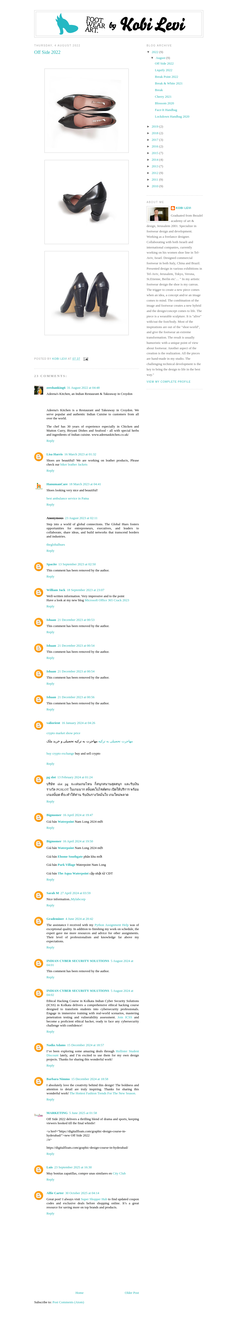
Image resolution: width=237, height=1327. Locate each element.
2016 (155, 146)
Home (79, 1293)
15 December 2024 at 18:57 (85, 1045)
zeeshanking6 (55, 388)
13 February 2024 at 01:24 (74, 777)
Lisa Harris (54, 454)
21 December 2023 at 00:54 (76, 645)
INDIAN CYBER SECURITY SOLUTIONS (77, 961)
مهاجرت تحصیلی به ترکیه (115, 741)
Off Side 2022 (164, 63)
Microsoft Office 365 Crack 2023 (107, 600)
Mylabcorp (78, 899)
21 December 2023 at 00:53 (76, 620)
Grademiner (55, 919)
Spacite (51, 564)
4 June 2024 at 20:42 (79, 919)
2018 (155, 133)
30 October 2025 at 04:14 (82, 1193)
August (161, 58)
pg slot (51, 777)
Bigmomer (53, 815)
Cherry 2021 (163, 96)
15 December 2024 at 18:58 (89, 1079)
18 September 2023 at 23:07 (85, 590)
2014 (155, 159)
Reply (50, 441)
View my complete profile (169, 381)
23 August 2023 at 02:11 (81, 518)
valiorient (53, 723)
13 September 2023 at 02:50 (77, 564)
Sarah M (52, 893)
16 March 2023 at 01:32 (80, 454)
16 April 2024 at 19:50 (78, 841)
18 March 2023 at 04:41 (85, 484)
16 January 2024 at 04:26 (78, 723)
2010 (155, 186)
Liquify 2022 (163, 70)
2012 (155, 173)
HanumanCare (57, 484)
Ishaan (51, 620)
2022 (155, 52)
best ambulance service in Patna (67, 498)
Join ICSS (124, 1017)
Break (159, 90)
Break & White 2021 (168, 83)
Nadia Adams (56, 1045)
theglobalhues (55, 544)
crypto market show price (63, 733)
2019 (155, 126)
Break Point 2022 (166, 77)
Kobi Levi (183, 208)
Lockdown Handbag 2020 (172, 116)
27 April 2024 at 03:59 (76, 893)
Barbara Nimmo (58, 1079)
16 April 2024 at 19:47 (78, 815)
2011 (155, 179)
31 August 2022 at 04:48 (83, 388)
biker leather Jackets (73, 464)
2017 (155, 140)
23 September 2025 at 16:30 (73, 1167)
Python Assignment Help (112, 925)
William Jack (55, 590)
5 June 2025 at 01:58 (83, 1113)
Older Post (132, 1293)
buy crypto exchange (60, 753)
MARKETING (57, 1113)
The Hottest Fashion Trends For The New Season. (103, 1093)
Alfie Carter (55, 1193)
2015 (155, 153)
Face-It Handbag (166, 110)
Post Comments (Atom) (68, 1302)
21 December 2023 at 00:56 (76, 697)
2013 (155, 166)
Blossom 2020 (164, 103)
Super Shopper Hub (94, 1199)
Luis (49, 1167)
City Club (119, 1173)
